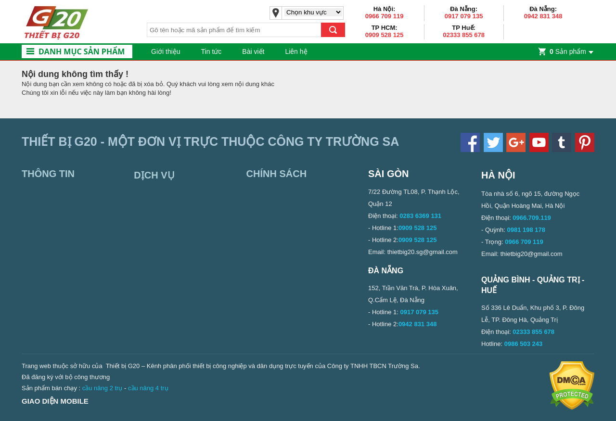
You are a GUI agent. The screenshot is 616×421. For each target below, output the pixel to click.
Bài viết (253, 51)
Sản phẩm (568, 51)
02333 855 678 (464, 34)
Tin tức (211, 51)
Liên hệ (296, 51)
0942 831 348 (543, 16)
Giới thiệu (165, 51)
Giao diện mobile (55, 401)
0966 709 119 (384, 16)
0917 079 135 (464, 16)
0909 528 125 (384, 34)
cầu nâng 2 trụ (102, 388)
